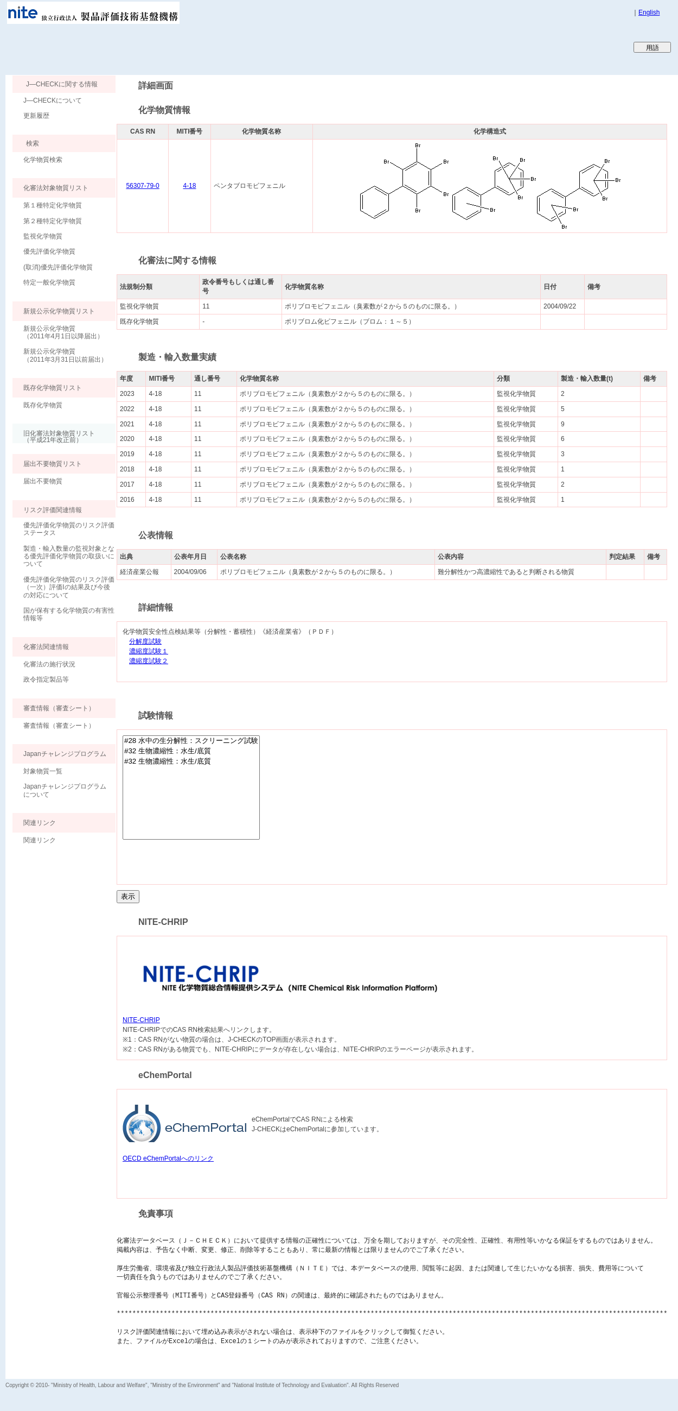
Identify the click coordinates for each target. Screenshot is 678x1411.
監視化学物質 (42, 236)
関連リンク (39, 840)
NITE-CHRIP (141, 1020)
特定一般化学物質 (49, 282)
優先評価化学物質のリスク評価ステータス (68, 529)
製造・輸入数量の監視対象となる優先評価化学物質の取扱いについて (68, 556)
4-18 (189, 186)
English (649, 12)
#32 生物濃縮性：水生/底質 (191, 751)
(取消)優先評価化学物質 (58, 267)
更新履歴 (36, 115)
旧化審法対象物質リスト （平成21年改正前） (53, 436)
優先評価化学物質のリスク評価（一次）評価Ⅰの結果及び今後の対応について (68, 587)
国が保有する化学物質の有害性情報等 (68, 614)
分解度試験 (145, 641)
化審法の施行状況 (49, 664)
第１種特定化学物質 (52, 205)
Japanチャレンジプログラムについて (64, 790)
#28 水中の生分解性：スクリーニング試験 (191, 741)
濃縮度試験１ (148, 651)
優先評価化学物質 (49, 251)
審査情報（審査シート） (59, 725)
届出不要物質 (42, 481)
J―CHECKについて (52, 100)
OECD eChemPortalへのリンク (168, 1158)
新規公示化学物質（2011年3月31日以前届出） (65, 355)
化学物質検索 (42, 159)
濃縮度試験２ (148, 661)
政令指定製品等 (46, 679)
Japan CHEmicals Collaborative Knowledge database (136, 47)
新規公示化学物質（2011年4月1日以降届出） (63, 332)
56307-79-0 (142, 186)
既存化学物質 (42, 405)
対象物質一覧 (42, 771)
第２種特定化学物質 (52, 221)
